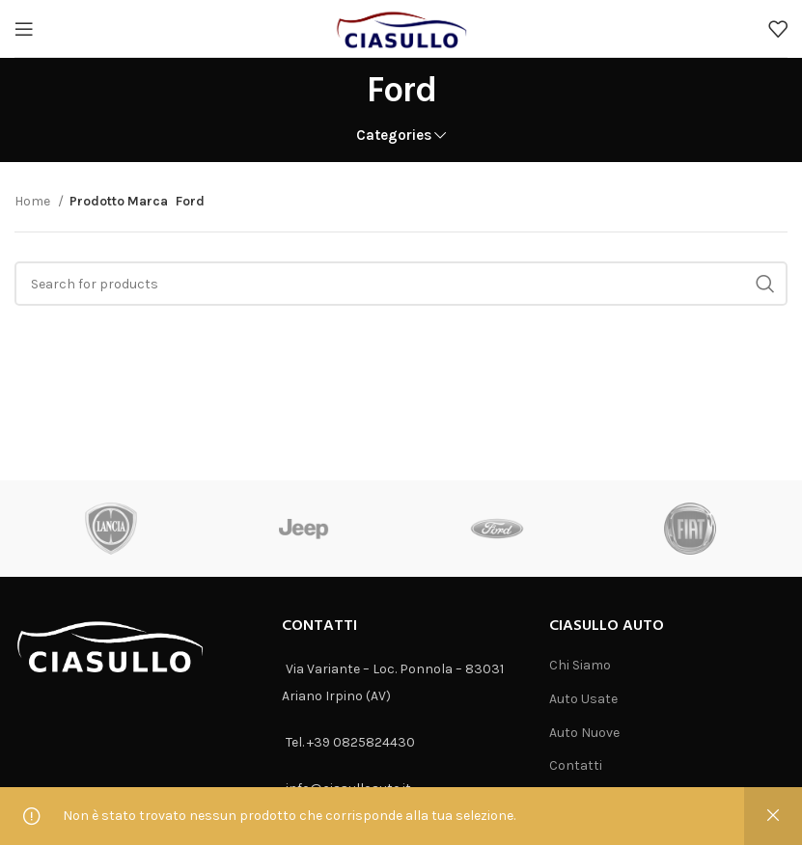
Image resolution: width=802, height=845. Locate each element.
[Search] (401, 283)
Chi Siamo (580, 665)
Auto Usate (583, 699)
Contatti (575, 765)
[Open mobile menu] (24, 29)
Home (33, 201)
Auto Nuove (584, 732)
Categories (393, 135)
